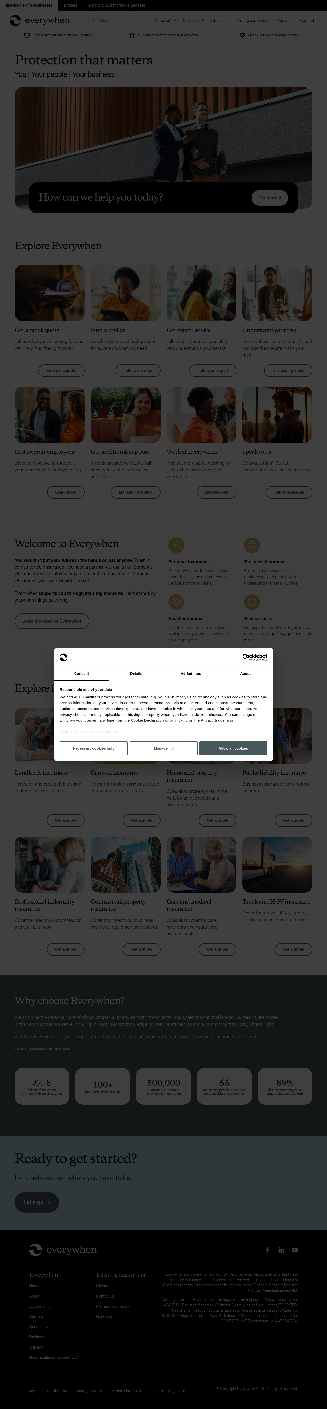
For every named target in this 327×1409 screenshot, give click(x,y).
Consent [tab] (81, 673)
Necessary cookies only (93, 748)
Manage (163, 748)
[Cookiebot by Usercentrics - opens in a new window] (246, 657)
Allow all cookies (233, 748)
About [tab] (245, 673)
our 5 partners (87, 697)
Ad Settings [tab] (191, 673)
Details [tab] (136, 673)
